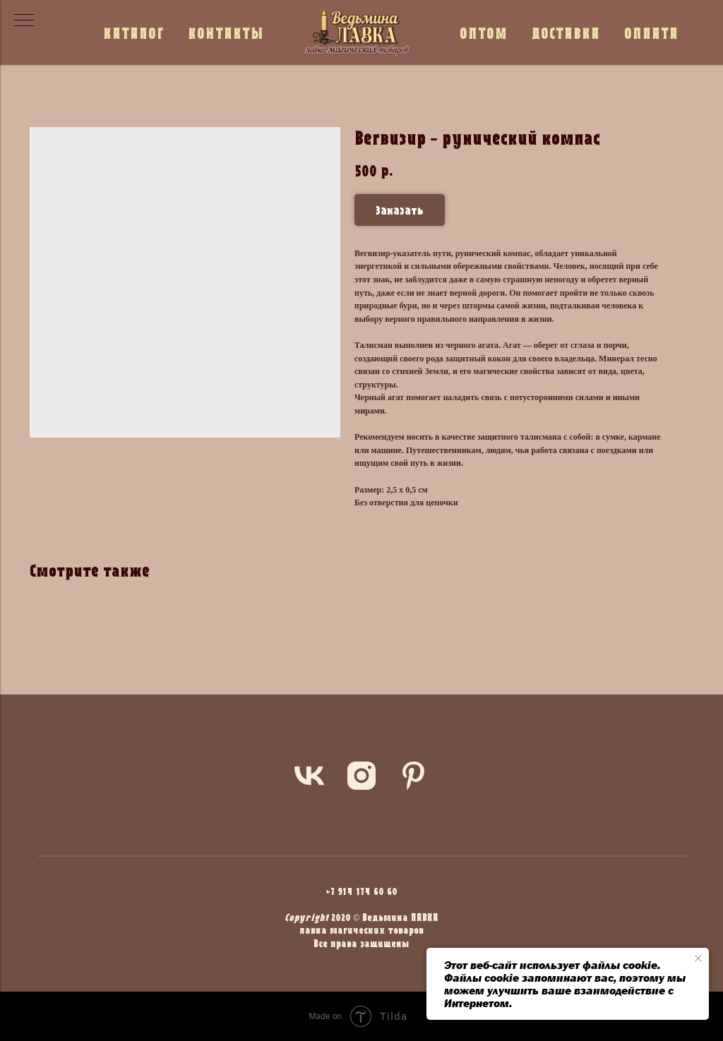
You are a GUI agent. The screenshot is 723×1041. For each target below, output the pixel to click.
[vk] (309, 775)
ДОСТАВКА (566, 33)
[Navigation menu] (24, 21)
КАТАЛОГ (133, 33)
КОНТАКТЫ (226, 33)
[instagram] (361, 775)
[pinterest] (413, 775)
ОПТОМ (484, 33)
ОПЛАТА (651, 33)
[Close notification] (698, 958)
